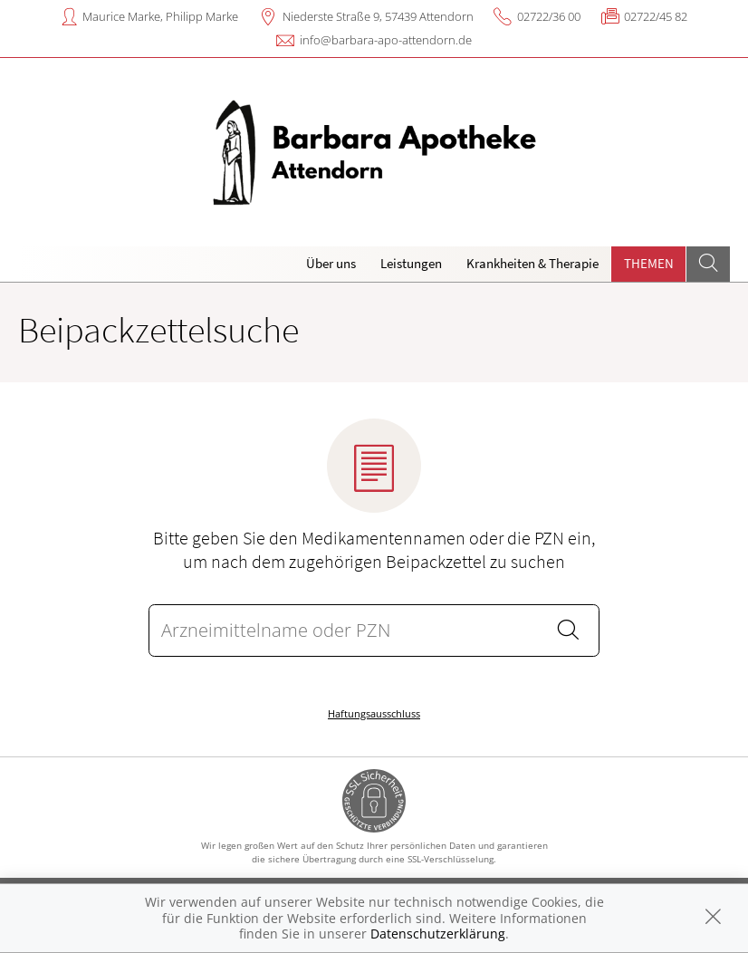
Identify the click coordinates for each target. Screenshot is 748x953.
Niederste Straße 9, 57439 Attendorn (378, 16)
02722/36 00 (548, 16)
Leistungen (411, 263)
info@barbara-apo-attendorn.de (386, 40)
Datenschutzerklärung (437, 933)
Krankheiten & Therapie (532, 263)
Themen (649, 263)
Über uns (331, 263)
